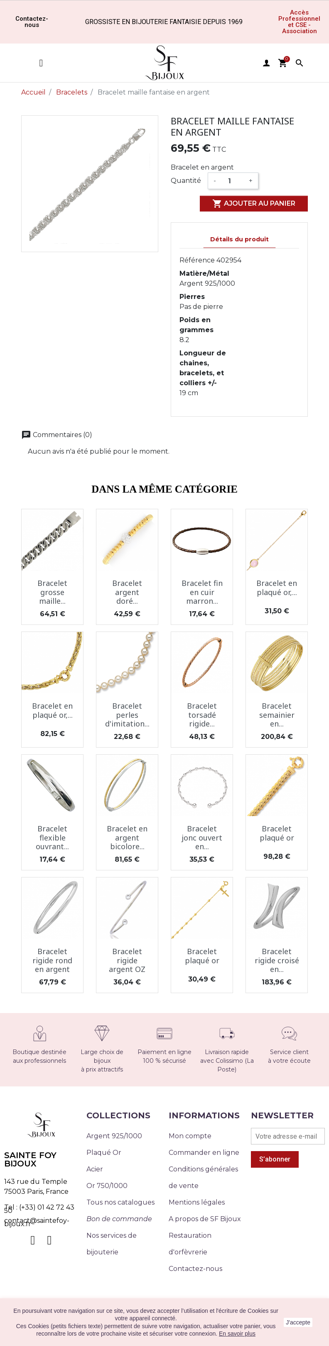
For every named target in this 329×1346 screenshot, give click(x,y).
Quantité (186, 181)
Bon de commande (119, 1219)
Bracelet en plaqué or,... (276, 587)
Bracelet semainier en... (277, 715)
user (266, 63)
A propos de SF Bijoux (205, 1219)
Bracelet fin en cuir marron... (202, 592)
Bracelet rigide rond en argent (52, 960)
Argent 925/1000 (114, 1136)
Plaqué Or (103, 1152)
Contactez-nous (195, 1269)
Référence (197, 260)
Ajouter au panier (253, 204)
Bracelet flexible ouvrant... (52, 837)
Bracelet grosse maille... (52, 592)
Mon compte (190, 1136)
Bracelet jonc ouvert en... (202, 837)
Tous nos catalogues (120, 1202)
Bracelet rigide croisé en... (277, 960)
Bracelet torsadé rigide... (202, 715)
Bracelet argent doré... (127, 592)
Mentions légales (197, 1202)
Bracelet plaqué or (277, 833)
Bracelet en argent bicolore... (127, 837)
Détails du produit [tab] (239, 239)
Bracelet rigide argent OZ (127, 960)
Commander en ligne (204, 1152)
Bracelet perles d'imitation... (127, 715)
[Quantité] (232, 181)
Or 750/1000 (107, 1186)
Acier (94, 1169)
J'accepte (298, 1322)
